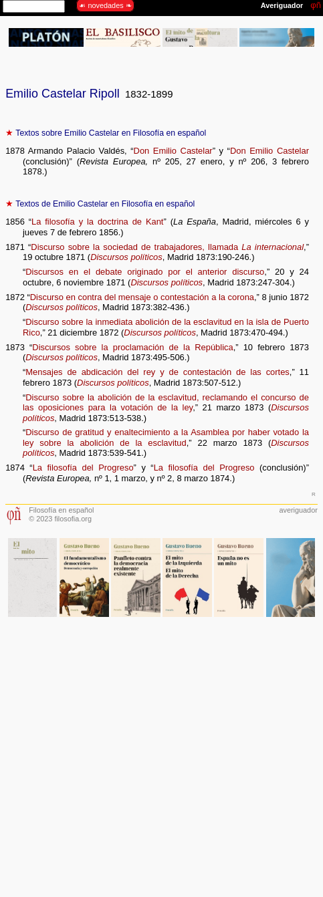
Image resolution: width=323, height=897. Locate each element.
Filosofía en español (61, 510)
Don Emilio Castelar (173, 151)
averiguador (298, 510)
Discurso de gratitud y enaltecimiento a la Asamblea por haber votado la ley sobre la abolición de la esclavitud (166, 437)
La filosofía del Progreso (83, 468)
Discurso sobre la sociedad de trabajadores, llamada (167, 247)
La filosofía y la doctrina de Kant (97, 222)
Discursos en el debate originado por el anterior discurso (144, 272)
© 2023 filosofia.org (60, 519)
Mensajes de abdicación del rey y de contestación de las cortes (157, 372)
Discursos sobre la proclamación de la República (132, 347)
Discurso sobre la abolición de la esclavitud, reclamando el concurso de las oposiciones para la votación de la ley (166, 402)
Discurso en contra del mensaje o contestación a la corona (142, 297)
